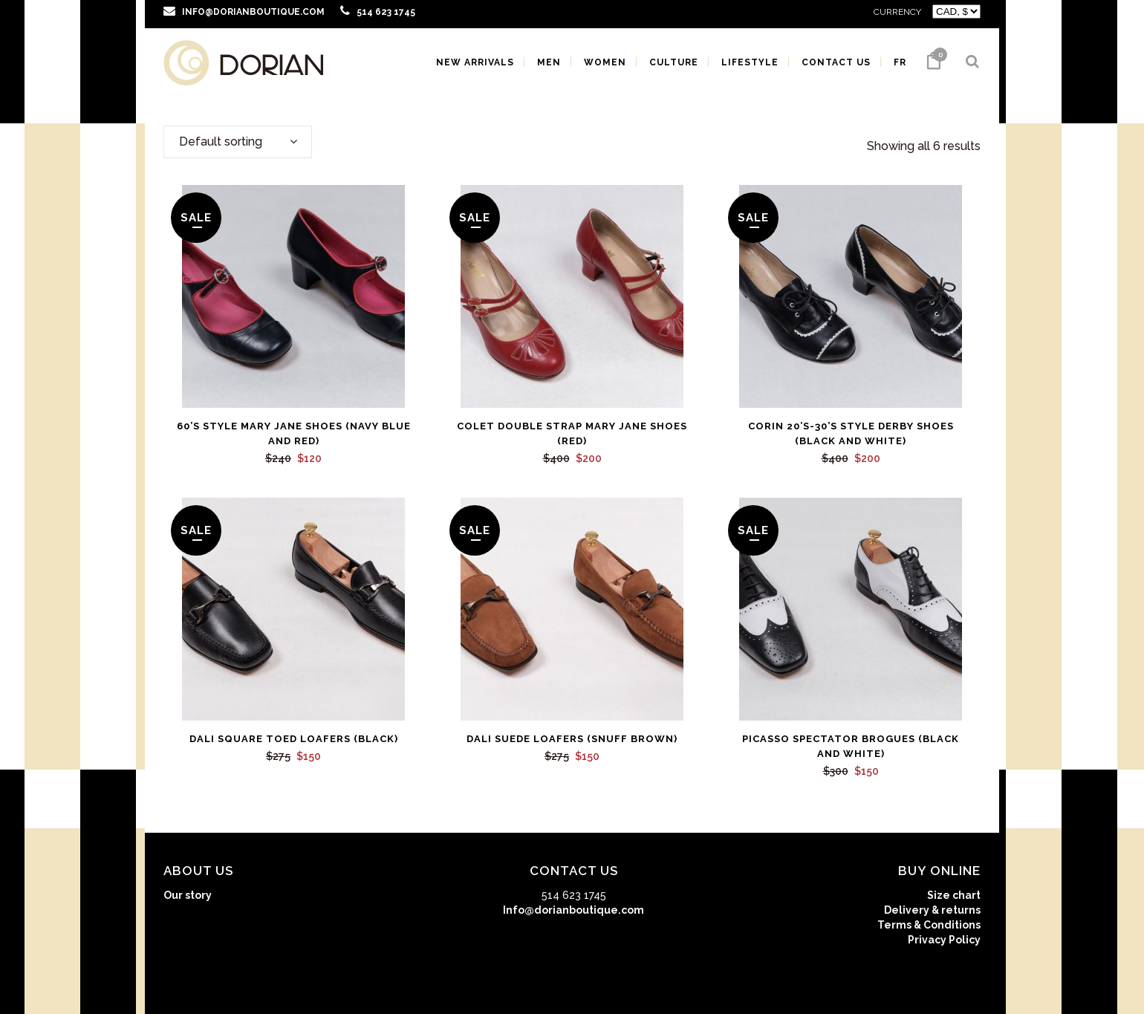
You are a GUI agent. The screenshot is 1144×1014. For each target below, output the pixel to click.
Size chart (954, 895)
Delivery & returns (932, 910)
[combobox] (237, 142)
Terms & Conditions (929, 925)
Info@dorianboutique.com (573, 910)
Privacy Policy (944, 940)
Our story (187, 895)
